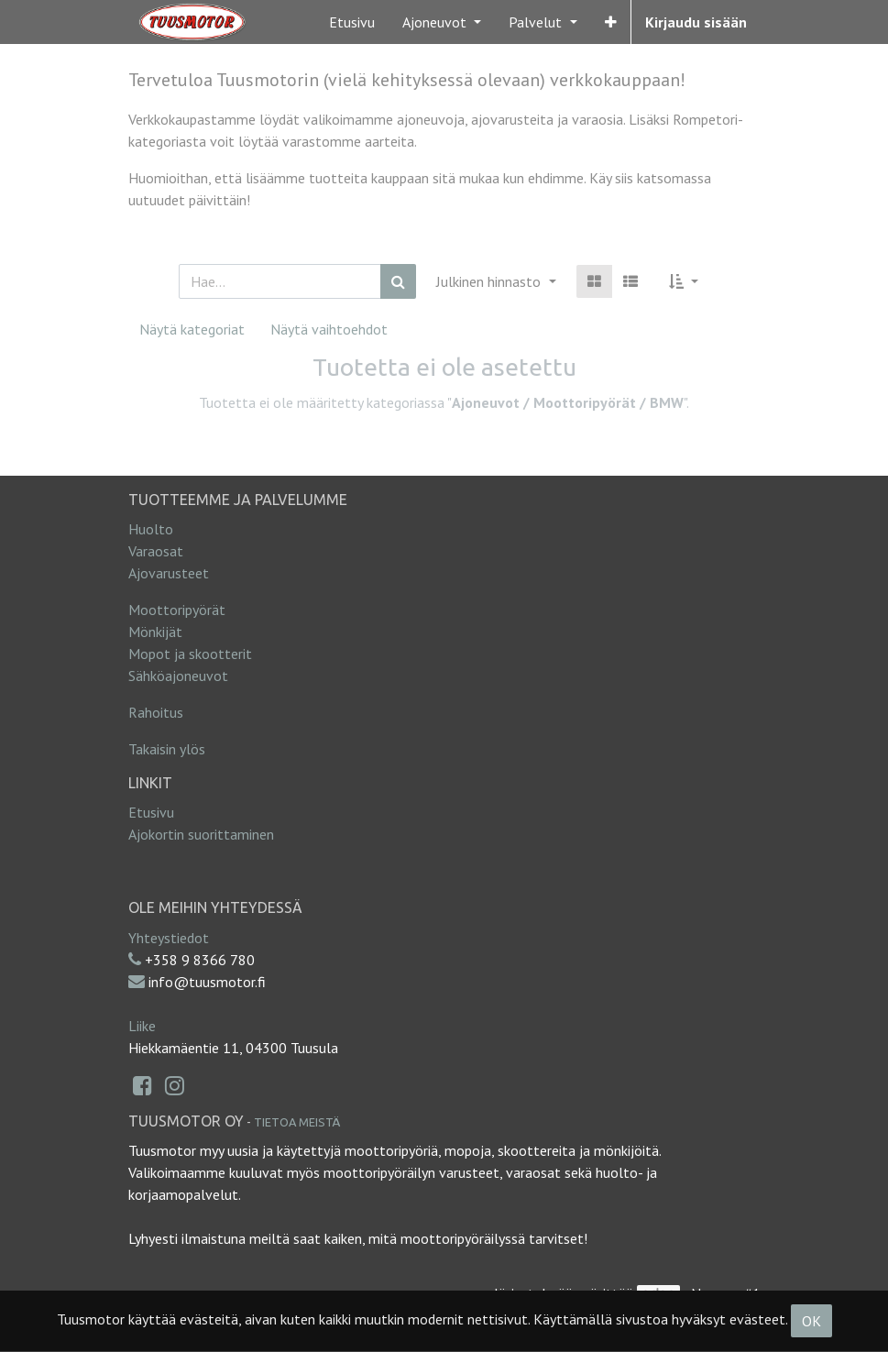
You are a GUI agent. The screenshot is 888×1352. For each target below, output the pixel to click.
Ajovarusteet (168, 573)
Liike (142, 1026)
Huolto (150, 529)
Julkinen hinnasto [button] (490, 281)
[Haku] (398, 281)
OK (811, 1321)
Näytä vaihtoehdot (329, 329)
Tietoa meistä (297, 1122)
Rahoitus (155, 712)
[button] (610, 22)
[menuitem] (352, 22)
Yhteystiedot (168, 938)
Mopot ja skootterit (190, 653)
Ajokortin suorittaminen (201, 834)
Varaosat (155, 551)
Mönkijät (155, 631)
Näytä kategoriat (192, 329)
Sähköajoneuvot (178, 675)
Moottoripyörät (176, 609)
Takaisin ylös (166, 749)
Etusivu (151, 812)
